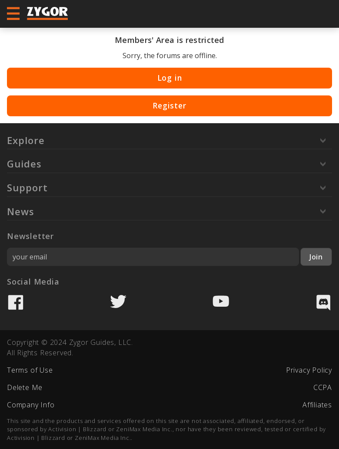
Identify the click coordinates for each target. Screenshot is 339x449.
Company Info (31, 405)
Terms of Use (30, 370)
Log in (169, 77)
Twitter (118, 302)
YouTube (220, 302)
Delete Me (25, 387)
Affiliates (317, 405)
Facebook (15, 302)
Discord (323, 302)
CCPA (322, 387)
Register (169, 105)
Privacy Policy (309, 370)
